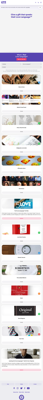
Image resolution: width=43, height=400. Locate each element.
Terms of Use (15, 392)
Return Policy (27, 392)
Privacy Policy (21, 392)
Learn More (28, 7)
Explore (21, 218)
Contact (35, 384)
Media (21, 384)
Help (8, 384)
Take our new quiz (21, 59)
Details (21, 91)
